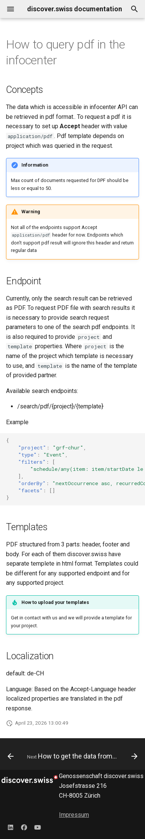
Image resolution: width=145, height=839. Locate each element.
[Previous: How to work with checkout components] (11, 756)
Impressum (74, 814)
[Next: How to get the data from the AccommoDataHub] (81, 756)
